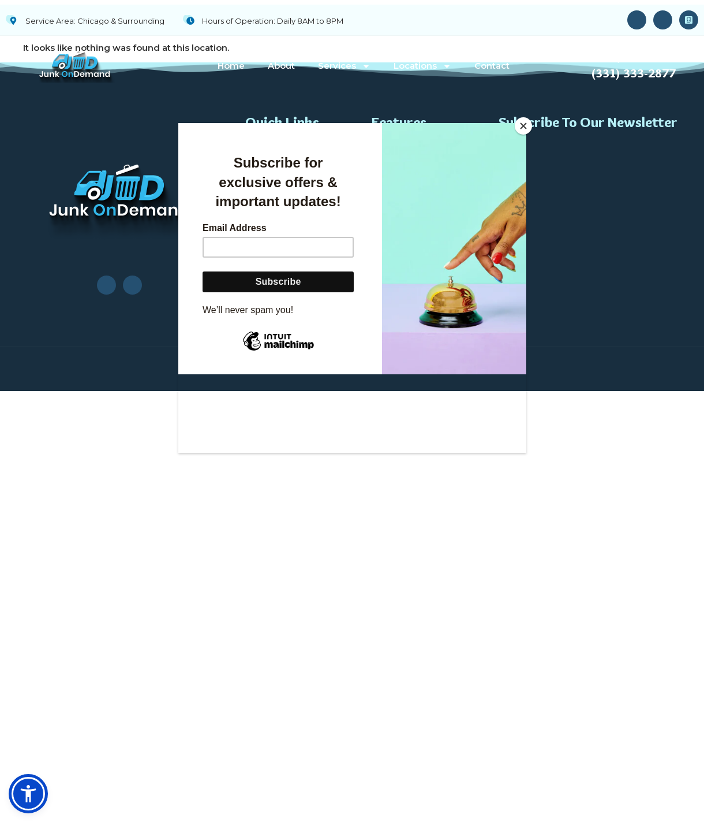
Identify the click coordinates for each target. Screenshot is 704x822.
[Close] (523, 126)
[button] (28, 793)
